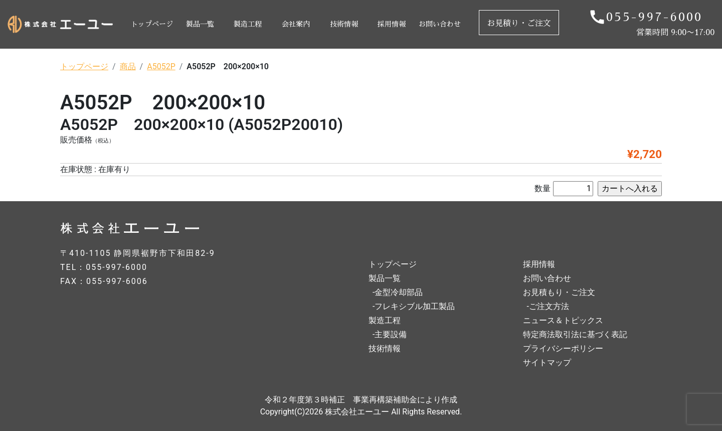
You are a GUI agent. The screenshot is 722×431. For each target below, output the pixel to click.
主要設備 (391, 334)
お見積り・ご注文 (519, 24)
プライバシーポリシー (563, 348)
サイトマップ (547, 362)
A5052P (161, 66)
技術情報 (344, 24)
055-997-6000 (654, 17)
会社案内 (296, 24)
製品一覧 (200, 24)
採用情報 (392, 24)
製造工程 (248, 24)
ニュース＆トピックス (563, 320)
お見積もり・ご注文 (559, 292)
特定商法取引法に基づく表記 (575, 334)
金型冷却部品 (399, 292)
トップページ (152, 24)
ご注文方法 (549, 306)
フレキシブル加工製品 (415, 306)
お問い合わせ (440, 24)
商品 (128, 66)
